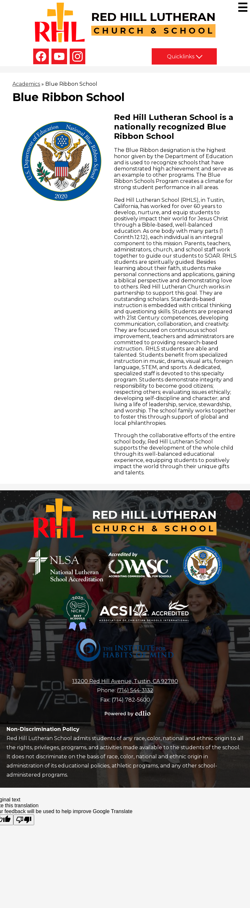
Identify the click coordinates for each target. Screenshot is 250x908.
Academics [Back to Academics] (26, 84)
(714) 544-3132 (135, 690)
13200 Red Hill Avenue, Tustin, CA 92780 (125, 681)
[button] (184, 56)
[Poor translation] (23, 819)
